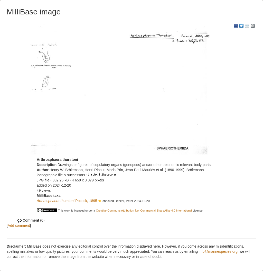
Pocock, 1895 (67, 201)
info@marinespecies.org (218, 251)
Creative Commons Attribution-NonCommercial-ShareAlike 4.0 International (144, 210)
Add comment (19, 225)
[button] (99, 201)
